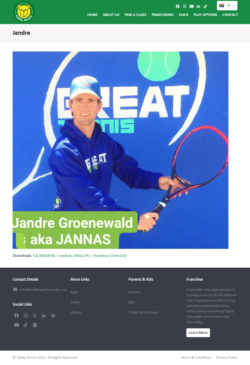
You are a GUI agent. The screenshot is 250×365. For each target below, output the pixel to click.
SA (231, 5)
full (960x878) (44, 256)
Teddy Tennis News (143, 312)
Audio (75, 302)
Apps (74, 292)
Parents (134, 292)
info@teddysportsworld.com (43, 290)
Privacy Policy (226, 358)
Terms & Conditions (196, 358)
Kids (131, 302)
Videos (75, 312)
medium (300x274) (74, 256)
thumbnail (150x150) (109, 256)
